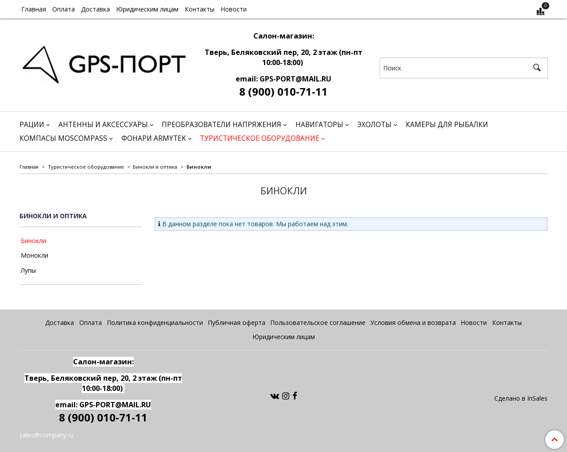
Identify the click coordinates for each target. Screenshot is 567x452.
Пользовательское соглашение (317, 322)
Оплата (63, 9)
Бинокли (33, 240)
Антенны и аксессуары (103, 124)
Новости (234, 9)
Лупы (28, 270)
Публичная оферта (236, 322)
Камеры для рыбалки (447, 124)
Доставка (95, 9)
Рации (31, 124)
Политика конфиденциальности (155, 322)
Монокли (34, 255)
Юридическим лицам (147, 9)
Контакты (199, 9)
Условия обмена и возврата (413, 322)
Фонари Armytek (153, 138)
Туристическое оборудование (259, 138)
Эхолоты (374, 124)
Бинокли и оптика (155, 166)
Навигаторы (319, 124)
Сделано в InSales (521, 398)
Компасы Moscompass (63, 138)
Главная (33, 9)
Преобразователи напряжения (221, 124)
